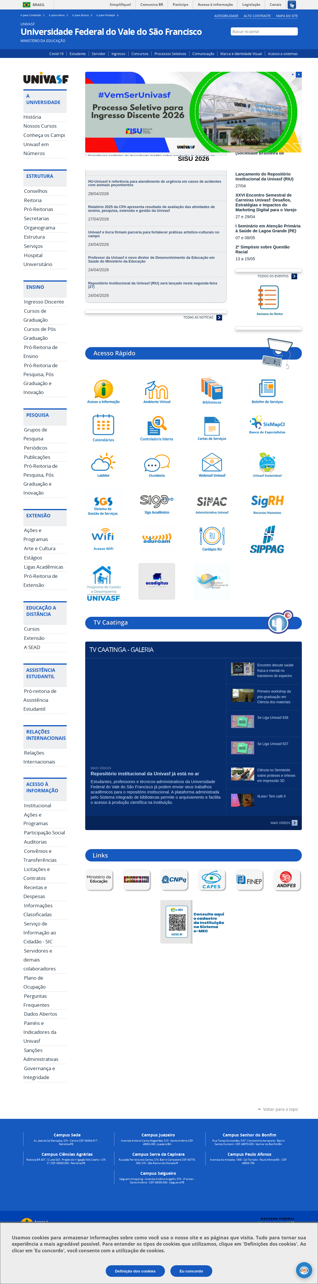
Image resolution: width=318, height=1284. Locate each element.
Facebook (285, 42)
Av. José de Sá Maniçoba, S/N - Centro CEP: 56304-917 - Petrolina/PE (66, 1142)
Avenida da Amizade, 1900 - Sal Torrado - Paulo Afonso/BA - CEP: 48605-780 (248, 1161)
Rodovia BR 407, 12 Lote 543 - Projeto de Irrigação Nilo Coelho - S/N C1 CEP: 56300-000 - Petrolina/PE (66, 1161)
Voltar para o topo (280, 1109)
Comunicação (203, 53)
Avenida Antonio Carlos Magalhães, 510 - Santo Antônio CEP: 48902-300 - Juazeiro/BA (157, 1142)
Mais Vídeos (280, 823)
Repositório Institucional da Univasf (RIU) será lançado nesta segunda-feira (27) (152, 285)
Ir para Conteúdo (34, 15)
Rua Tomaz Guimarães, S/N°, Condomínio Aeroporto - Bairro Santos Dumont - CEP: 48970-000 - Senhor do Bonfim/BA (248, 1142)
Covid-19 (56, 53)
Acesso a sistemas (283, 53)
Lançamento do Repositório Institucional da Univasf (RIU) (264, 176)
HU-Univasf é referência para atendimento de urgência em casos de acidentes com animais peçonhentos (154, 183)
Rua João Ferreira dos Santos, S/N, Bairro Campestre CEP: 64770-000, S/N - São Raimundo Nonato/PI (157, 1161)
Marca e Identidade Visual (241, 53)
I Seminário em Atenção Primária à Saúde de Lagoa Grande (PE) (267, 228)
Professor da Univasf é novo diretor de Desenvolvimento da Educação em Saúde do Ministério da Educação (151, 259)
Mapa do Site (287, 16)
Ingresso (118, 53)
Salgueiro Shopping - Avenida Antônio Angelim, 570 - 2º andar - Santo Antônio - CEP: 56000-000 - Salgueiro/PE (157, 1180)
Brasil (39, 4)
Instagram (276, 42)
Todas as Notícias (198, 317)
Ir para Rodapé (108, 15)
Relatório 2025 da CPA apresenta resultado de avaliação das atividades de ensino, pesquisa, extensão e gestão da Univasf (151, 208)
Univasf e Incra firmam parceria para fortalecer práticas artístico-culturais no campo (153, 234)
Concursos (139, 53)
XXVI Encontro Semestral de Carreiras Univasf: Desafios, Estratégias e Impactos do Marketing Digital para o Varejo (265, 202)
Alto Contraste (257, 16)
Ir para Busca (83, 15)
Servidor (98, 53)
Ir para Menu (59, 15)
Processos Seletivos (170, 53)
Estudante (78, 53)
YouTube (294, 42)
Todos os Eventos (273, 276)
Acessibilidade (226, 16)
